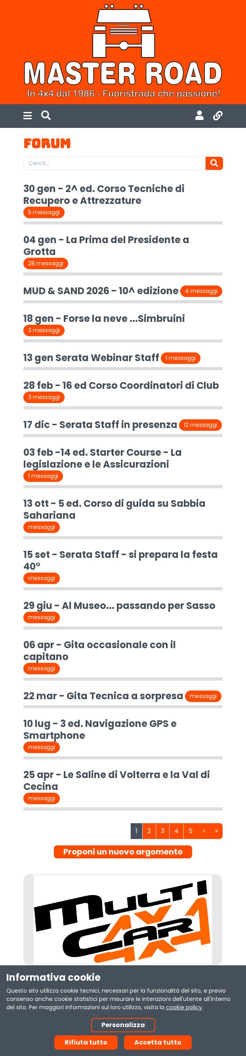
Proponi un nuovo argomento (123, 851)
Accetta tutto (157, 1042)
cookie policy (184, 1007)
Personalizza (123, 1024)
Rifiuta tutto (86, 1042)
